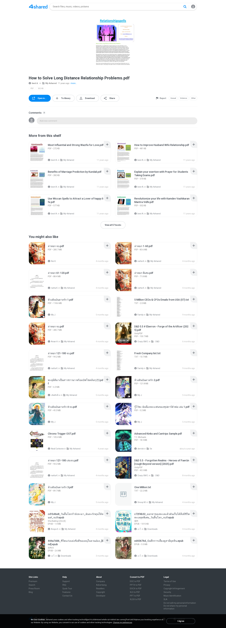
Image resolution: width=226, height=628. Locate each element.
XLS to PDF (135, 592)
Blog (31, 592)
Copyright (100, 592)
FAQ (64, 585)
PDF (32, 88)
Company (100, 581)
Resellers (100, 588)
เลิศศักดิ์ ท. (54, 395)
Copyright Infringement (174, 588)
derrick (139, 449)
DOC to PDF (135, 581)
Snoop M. (140, 502)
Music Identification (172, 596)
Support (66, 581)
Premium (33, 581)
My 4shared (49, 83)
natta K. (139, 261)
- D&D (155, 341)
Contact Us (67, 596)
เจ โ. (137, 529)
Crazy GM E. (141, 341)
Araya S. (53, 529)
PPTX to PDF (135, 585)
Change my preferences (122, 623)
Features (66, 592)
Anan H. (53, 341)
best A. (33, 83)
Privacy (167, 585)
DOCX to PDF (136, 588)
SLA (165, 599)
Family (138, 315)
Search (32, 585)
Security (167, 592)
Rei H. (52, 261)
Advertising (101, 585)
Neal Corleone (56, 449)
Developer (100, 596)
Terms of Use (170, 581)
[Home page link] (38, 7)
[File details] (40, 152)
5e (149, 449)
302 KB (41, 88)
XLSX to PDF (135, 599)
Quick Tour (67, 588)
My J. (52, 315)
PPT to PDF (135, 596)
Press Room (34, 588)
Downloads (151, 529)
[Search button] (184, 6)
